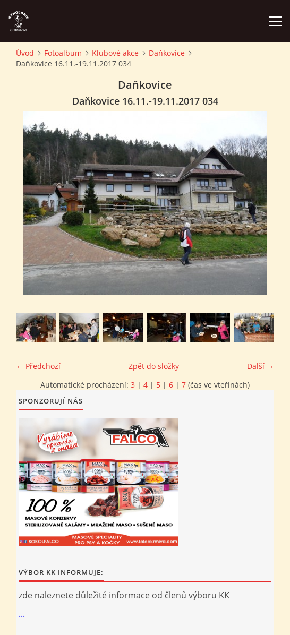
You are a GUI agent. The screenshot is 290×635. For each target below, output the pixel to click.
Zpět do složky (154, 366)
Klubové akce (115, 53)
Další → (260, 366)
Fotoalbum (63, 53)
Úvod (25, 53)
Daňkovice (167, 53)
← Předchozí (38, 366)
